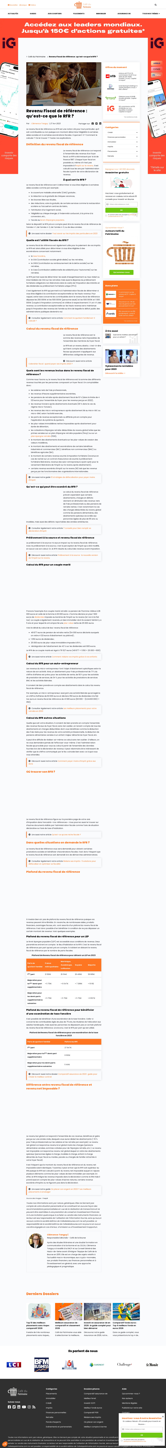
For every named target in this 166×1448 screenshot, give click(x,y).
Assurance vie (124, 13)
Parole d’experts (53, 1422)
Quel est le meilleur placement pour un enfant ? (125, 336)
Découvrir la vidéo (115, 373)
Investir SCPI (89, 1403)
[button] (5, 1444)
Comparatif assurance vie (96, 1393)
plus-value (68, 623)
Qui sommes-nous (121, 272)
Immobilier (101, 13)
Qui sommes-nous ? (131, 1393)
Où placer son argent (93, 1422)
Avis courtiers (54, 13)
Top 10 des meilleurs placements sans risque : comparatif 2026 (38, 1325)
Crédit (122, 132)
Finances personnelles (122, 137)
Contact (126, 1412)
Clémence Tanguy (39, 123)
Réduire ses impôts (92, 1417)
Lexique (23, 5)
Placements (78, 13)
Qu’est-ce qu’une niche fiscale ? (66, 834)
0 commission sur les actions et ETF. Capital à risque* (127, 294)
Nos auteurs (127, 1398)
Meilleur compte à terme (95, 1426)
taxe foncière (39, 256)
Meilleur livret (90, 1398)
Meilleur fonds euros (93, 1407)
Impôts (122, 146)
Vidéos (32, 5)
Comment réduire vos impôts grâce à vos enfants (74, 656)
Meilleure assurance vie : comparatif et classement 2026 (67, 1325)
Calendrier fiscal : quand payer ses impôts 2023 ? (51, 363)
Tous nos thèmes (150, 13)
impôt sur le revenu (84, 165)
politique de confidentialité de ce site (122, 215)
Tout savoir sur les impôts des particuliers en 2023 (74, 233)
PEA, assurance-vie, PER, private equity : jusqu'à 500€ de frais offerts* (127, 313)
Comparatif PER (91, 1412)
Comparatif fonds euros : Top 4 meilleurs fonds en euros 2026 (125, 1325)
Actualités (13, 13)
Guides (33, 13)
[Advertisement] (63, 587)
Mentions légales (129, 1403)
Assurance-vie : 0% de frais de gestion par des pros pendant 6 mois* (127, 304)
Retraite (122, 156)
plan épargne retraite (41, 436)
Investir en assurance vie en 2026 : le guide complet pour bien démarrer (97, 1325)
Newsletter (13, 5)
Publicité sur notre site (132, 1407)
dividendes (39, 617)
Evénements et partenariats (59, 1426)
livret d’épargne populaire (52, 220)
